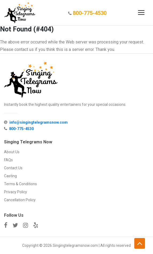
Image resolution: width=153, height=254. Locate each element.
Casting (10, 176)
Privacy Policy (15, 192)
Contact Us (13, 168)
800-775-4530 (89, 13)
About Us (12, 152)
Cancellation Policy (20, 200)
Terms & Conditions (20, 184)
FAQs (8, 160)
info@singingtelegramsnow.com (38, 122)
